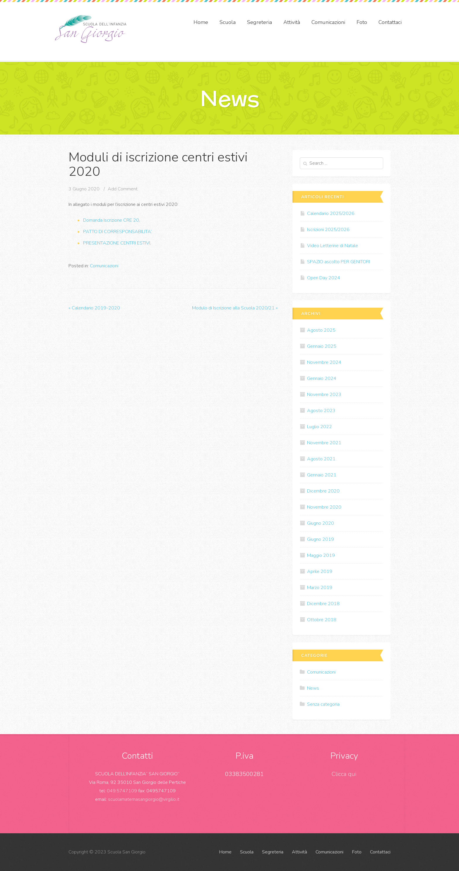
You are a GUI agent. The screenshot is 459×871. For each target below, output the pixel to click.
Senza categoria (323, 704)
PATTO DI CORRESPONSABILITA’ (117, 231)
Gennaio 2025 (321, 346)
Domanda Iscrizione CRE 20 (111, 220)
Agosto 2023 (321, 410)
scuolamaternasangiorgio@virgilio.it (143, 799)
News (313, 688)
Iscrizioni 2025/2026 (328, 229)
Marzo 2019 (319, 587)
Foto (362, 22)
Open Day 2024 (323, 278)
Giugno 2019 (320, 539)
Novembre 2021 (324, 443)
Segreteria (259, 22)
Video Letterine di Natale (332, 245)
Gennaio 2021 (321, 475)
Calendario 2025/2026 (330, 213)
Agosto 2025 (321, 330)
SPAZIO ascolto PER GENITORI (338, 262)
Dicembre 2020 (323, 491)
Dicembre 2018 (323, 603)
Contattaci (390, 22)
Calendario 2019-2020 (94, 308)
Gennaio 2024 (321, 378)
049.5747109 (122, 791)
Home (200, 22)
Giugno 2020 (320, 523)
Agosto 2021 (321, 459)
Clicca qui (344, 774)
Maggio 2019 (321, 555)
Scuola (228, 22)
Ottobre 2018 (321, 620)
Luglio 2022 (319, 427)
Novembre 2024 (324, 362)
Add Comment (123, 189)
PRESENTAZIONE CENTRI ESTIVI (116, 243)
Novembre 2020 (324, 507)
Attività (291, 22)
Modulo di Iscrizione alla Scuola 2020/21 (235, 308)
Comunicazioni (328, 22)
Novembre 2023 (324, 394)
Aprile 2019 (319, 571)
